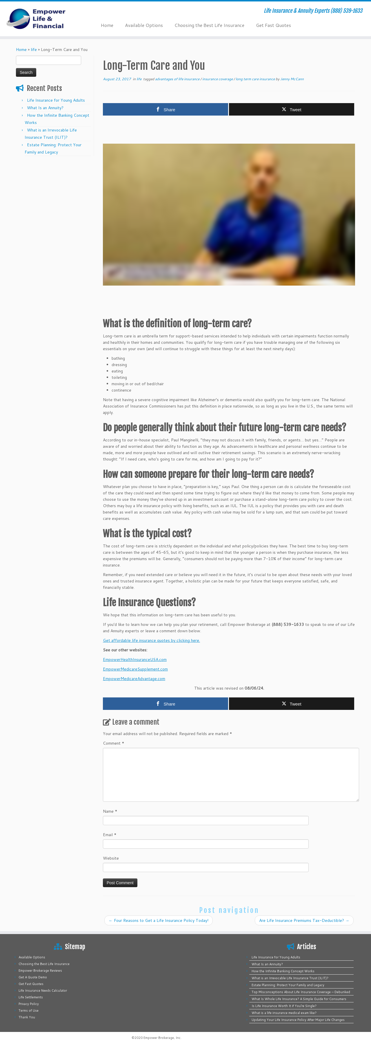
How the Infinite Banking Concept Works (283, 971)
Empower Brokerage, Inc (162, 1037)
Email (110, 835)
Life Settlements (31, 997)
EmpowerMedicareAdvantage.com (134, 678)
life (34, 49)
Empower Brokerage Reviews (40, 970)
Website (111, 858)
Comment (113, 743)
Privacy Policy (29, 1004)
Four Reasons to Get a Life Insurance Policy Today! (158, 920)
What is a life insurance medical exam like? (284, 1013)
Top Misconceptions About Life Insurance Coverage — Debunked (301, 992)
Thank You (27, 1017)
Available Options (144, 25)
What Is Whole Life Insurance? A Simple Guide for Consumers (299, 999)
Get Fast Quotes (273, 25)
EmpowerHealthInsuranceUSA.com (135, 659)
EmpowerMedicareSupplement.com (135, 669)
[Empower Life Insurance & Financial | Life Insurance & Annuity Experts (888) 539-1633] (43, 18)
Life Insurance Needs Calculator (43, 990)
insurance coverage (218, 78)
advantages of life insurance (177, 78)
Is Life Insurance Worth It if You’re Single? (284, 1006)
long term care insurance (256, 78)
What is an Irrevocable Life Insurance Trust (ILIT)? (290, 978)
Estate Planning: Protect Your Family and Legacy (288, 985)
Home (107, 25)
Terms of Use (29, 1010)
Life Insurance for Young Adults (56, 100)
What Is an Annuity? (45, 108)
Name (110, 811)
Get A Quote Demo (33, 977)
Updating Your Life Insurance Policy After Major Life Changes (298, 1019)
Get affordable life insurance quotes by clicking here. (151, 640)
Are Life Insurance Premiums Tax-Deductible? (304, 920)
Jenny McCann (292, 78)
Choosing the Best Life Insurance (209, 25)
